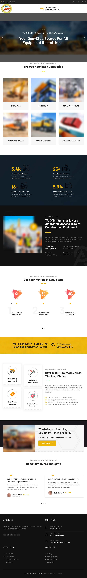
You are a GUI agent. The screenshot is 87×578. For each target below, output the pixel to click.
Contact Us (9, 562)
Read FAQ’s (50, 562)
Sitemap (60, 573)
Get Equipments (52, 557)
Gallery (49, 554)
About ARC (9, 554)
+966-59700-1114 (55, 529)
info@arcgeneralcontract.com (60, 542)
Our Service (10, 557)
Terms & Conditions (12, 559)
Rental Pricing (52, 559)
